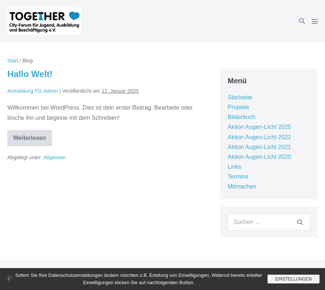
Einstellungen (293, 279)
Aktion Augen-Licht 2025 (259, 127)
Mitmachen (242, 186)
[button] (302, 21)
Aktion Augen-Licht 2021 (259, 147)
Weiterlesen (29, 140)
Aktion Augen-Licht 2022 (259, 137)
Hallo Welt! (30, 74)
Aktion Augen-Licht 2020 (259, 157)
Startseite (240, 97)
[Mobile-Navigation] (315, 21)
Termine (238, 176)
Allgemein (54, 157)
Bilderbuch (241, 117)
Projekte (238, 107)
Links (234, 167)
